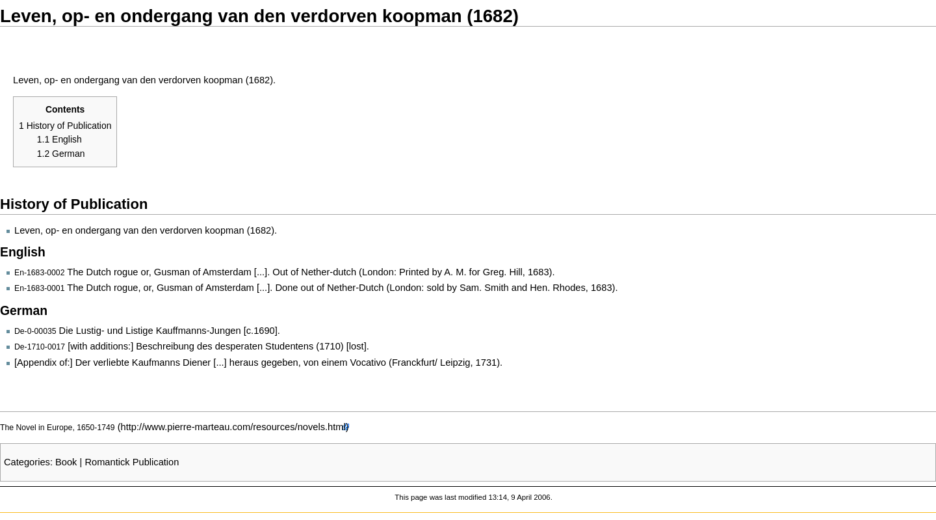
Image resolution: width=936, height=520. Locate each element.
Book (66, 462)
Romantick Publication (131, 462)
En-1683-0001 (39, 288)
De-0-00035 (35, 331)
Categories (27, 462)
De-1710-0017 (39, 346)
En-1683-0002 (39, 272)
